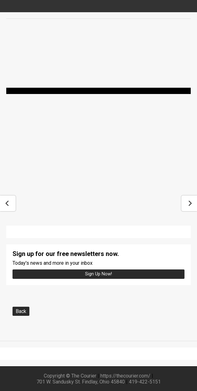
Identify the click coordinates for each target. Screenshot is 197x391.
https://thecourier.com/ (125, 376)
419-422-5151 (145, 382)
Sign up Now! (98, 274)
